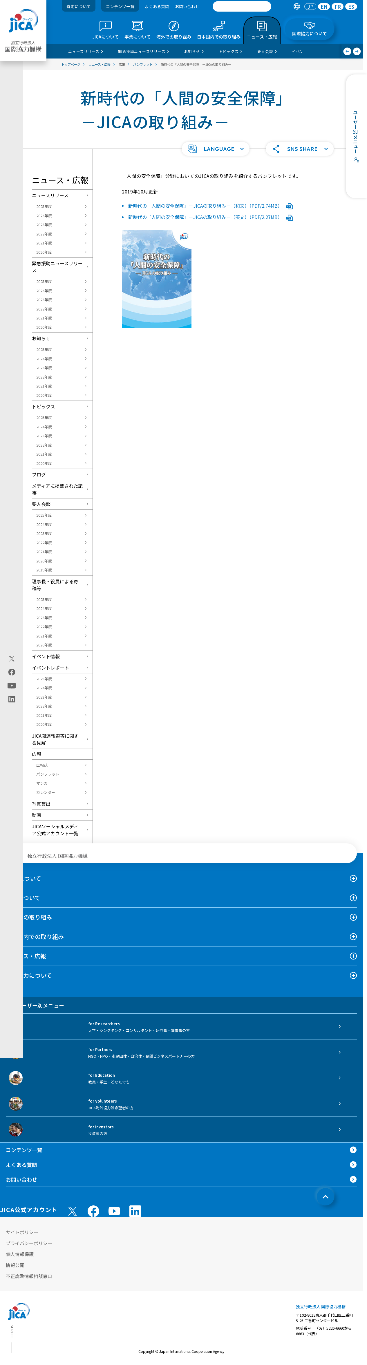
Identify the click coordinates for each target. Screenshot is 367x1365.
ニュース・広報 (26, 956)
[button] (216, 149)
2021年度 (44, 243)
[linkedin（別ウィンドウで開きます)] (12, 698)
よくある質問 (157, 6)
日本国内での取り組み (35, 936)
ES (351, 6)
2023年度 (44, 224)
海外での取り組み (29, 917)
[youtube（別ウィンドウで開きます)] (12, 685)
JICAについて (23, 878)
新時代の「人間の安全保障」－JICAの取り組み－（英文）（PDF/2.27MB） (210, 216)
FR (338, 6)
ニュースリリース (50, 195)
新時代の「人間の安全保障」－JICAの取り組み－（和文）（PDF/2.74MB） (210, 205)
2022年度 (44, 234)
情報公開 (15, 1265)
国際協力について (29, 975)
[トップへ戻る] (325, 1196)
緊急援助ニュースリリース (57, 267)
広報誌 (42, 765)
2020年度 (44, 252)
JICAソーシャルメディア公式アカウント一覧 (55, 830)
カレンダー (45, 792)
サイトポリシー (22, 1232)
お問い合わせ (187, 6)
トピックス (43, 406)
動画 (36, 815)
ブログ (39, 474)
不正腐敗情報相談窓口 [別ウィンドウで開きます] (29, 1276)
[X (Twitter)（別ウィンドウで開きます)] (12, 659)
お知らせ (41, 338)
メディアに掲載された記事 (57, 489)
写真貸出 (41, 803)
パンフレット (47, 774)
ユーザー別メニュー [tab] (35, 1005)
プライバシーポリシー (29, 1243)
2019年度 (44, 570)
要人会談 (41, 503)
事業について (23, 897)
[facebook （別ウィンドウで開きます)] (93, 1211)
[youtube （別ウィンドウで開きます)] (114, 1211)
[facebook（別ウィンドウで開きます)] (12, 671)
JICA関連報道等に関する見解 (55, 739)
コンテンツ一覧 (120, 6)
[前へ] (347, 51)
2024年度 (44, 215)
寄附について (78, 6)
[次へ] (357, 51)
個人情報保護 (20, 1254)
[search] (242, 6)
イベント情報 (46, 656)
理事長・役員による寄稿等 (55, 585)
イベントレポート (50, 667)
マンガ (42, 783)
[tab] (297, 6)
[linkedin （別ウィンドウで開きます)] (135, 1211)
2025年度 (44, 206)
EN (324, 6)
